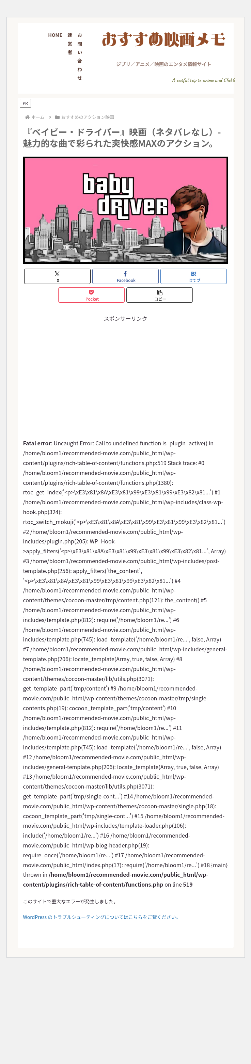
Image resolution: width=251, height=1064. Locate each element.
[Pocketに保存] (91, 295)
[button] (159, 295)
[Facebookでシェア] (125, 276)
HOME (55, 34)
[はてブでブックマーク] (193, 276)
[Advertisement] (125, 371)
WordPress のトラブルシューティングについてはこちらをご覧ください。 (102, 917)
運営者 (69, 43)
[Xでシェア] (57, 276)
